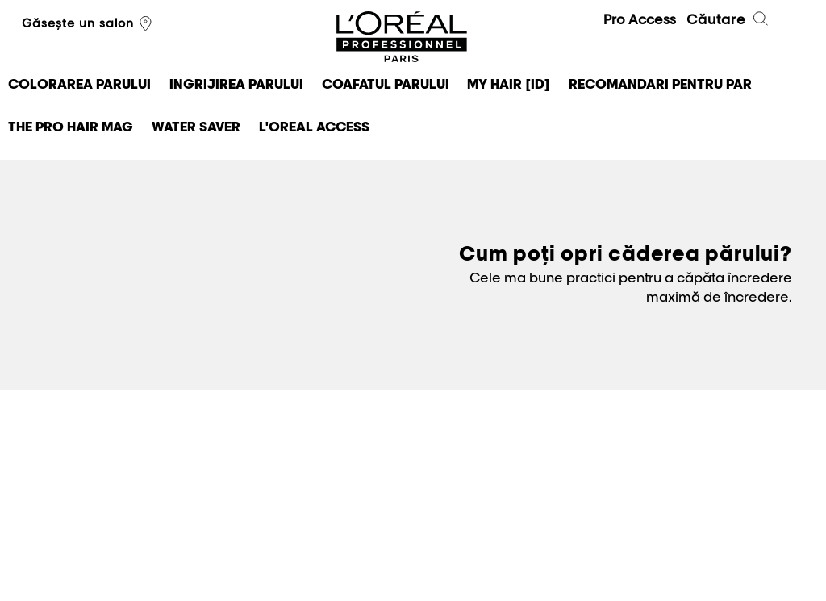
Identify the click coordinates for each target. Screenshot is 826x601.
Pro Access (639, 19)
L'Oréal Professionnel (401, 37)
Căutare (728, 21)
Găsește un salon (89, 24)
